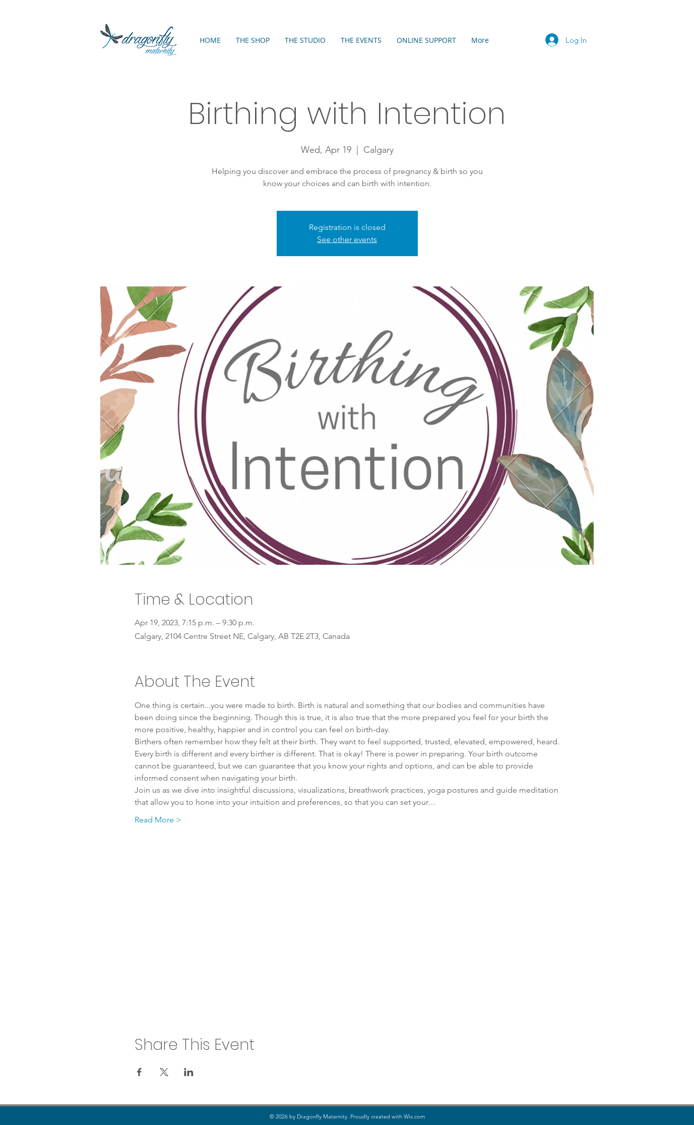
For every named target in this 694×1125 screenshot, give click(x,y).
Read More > (158, 819)
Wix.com (414, 1116)
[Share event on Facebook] (139, 1072)
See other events (347, 239)
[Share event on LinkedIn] (189, 1072)
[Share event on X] (164, 1072)
